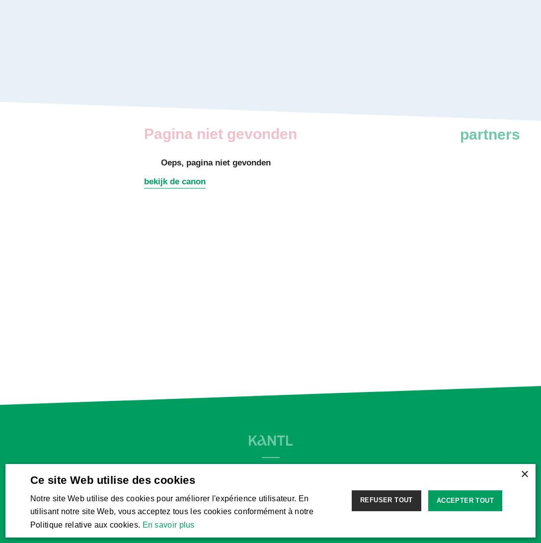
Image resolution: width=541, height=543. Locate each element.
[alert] (270, 501)
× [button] (524, 474)
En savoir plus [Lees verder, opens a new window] (169, 525)
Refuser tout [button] (386, 500)
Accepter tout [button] (465, 500)
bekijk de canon (175, 181)
